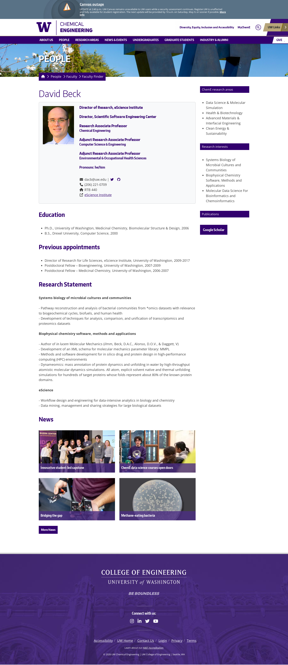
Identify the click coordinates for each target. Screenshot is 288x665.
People (64, 40)
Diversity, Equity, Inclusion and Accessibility (207, 27)
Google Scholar (213, 230)
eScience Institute (98, 195)
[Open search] (258, 27)
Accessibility (103, 641)
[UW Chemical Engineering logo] (117, 27)
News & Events (116, 40)
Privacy (176, 641)
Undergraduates (146, 40)
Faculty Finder (92, 76)
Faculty (71, 76)
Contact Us (145, 641)
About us (46, 40)
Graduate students (179, 40)
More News (48, 530)
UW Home (125, 641)
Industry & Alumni (214, 40)
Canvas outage (92, 4)
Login (163, 641)
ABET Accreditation (153, 648)
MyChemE (244, 27)
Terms (192, 641)
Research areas (87, 40)
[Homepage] (42, 77)
